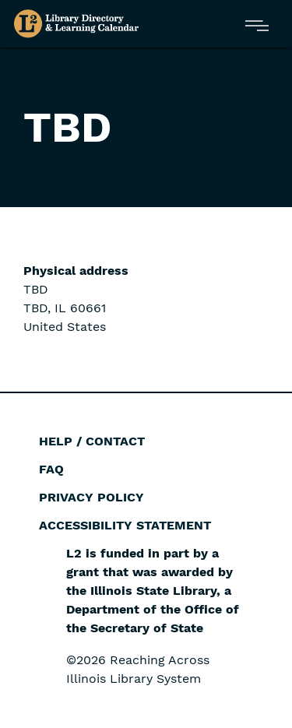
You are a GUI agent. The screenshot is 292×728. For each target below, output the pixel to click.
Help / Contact (92, 441)
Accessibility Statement (125, 525)
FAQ (51, 469)
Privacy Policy (91, 497)
